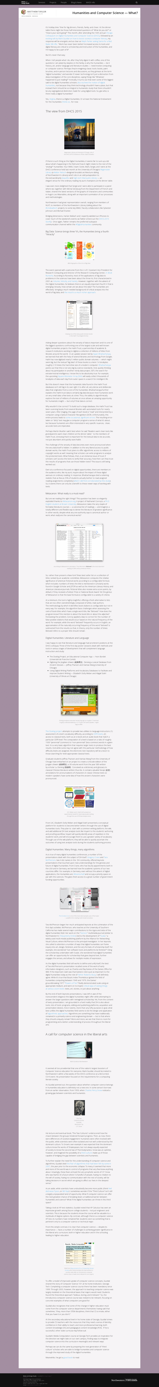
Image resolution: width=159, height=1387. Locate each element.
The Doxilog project (54, 731)
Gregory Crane (93, 857)
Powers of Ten (71, 983)
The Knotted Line (64, 916)
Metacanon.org (69, 501)
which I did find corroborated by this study (92, 481)
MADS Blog (35, 16)
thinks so (66, 101)
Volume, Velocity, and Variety (65, 281)
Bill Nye (65, 1191)
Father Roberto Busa (87, 974)
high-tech (78, 178)
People (64, 2)
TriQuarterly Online (68, 936)
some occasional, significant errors (80, 417)
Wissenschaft (78, 874)
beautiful (65, 178)
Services (41, 2)
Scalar (103, 936)
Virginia (52, 99)
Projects (53, 2)
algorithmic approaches (58, 1013)
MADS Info (90, 2)
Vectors (84, 933)
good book (68, 1357)
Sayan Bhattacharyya (102, 354)
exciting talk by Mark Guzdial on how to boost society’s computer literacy (76, 38)
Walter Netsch (60, 172)
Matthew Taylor (36, 11)
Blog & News (76, 2)
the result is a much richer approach (80, 292)
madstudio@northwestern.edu (34, 1385)
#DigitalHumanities (83, 224)
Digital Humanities (26, 16)
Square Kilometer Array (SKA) (70, 376)
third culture (87, 1152)
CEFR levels (98, 734)
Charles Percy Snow (93, 1090)
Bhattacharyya (105, 365)
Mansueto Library (89, 178)
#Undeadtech (51, 208)
